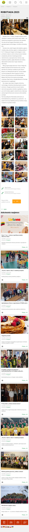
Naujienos (8, 6)
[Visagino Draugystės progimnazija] (3, 2)
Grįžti (5, 209)
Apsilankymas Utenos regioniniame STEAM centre (14, 303)
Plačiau (24, 247)
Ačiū (16, 201)
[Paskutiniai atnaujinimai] (15, 2)
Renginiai (15, 6)
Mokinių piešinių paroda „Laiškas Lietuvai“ (12, 471)
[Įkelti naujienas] (10, 2)
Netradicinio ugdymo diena (9, 505)
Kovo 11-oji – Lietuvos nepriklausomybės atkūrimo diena (12, 236)
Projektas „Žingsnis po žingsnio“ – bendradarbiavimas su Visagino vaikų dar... (13, 370)
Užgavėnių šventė (6, 335)
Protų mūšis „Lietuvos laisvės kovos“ (11, 403)
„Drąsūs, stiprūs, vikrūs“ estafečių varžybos (13, 270)
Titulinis (2, 6)
